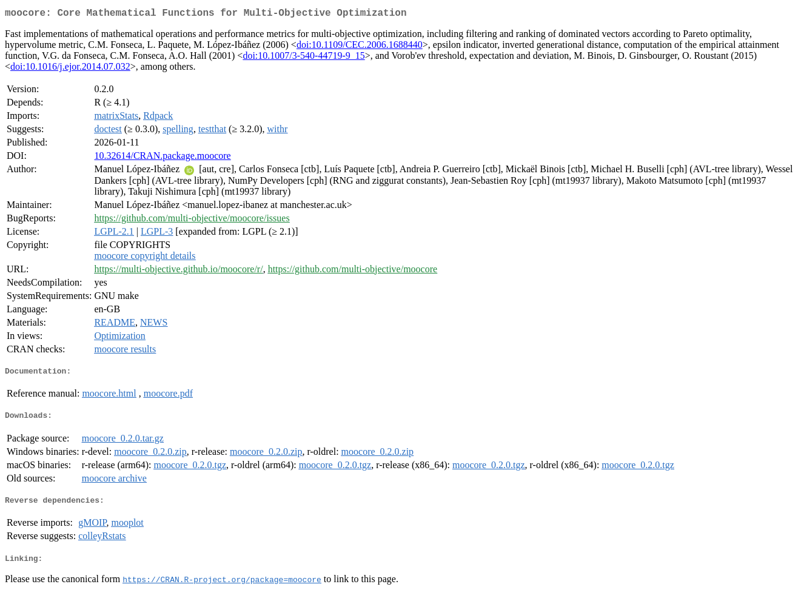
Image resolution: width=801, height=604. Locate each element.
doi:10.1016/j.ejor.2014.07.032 (70, 69)
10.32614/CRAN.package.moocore (162, 158)
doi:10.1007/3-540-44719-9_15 (303, 58)
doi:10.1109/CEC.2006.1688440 (360, 47)
